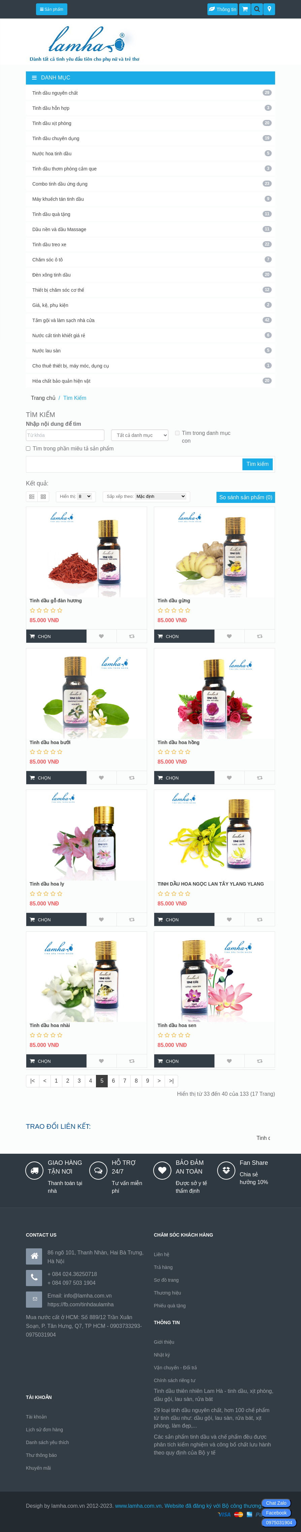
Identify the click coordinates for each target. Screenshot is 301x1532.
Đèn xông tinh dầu (152, 275)
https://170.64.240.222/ (244, 1453)
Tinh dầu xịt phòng (152, 123)
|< (32, 1081)
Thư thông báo (41, 1455)
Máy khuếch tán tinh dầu (152, 199)
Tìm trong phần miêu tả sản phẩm (70, 448)
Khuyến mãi (38, 1468)
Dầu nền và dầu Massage (152, 229)
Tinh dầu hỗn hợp (152, 108)
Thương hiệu (167, 1293)
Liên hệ (161, 1254)
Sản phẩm (51, 9)
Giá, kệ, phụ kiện (152, 305)
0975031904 (279, 1522)
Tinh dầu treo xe (152, 244)
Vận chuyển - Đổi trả (175, 1367)
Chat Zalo (276, 1503)
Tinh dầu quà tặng (152, 214)
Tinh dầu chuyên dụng (152, 138)
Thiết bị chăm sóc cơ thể (152, 290)
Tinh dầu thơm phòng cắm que (152, 168)
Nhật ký (162, 1355)
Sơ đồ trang (166, 1280)
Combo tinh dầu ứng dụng (152, 184)
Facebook (276, 1512)
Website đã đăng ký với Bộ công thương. (214, 1506)
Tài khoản (36, 1416)
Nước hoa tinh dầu (152, 153)
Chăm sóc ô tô (152, 259)
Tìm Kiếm (75, 398)
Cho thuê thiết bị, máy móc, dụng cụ (152, 365)
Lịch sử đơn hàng (44, 1429)
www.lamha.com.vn (138, 1506)
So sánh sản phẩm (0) (245, 497)
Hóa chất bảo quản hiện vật (152, 381)
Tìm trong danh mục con (202, 437)
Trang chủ (43, 398)
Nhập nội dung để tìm (53, 424)
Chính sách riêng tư (174, 1380)
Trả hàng (163, 1267)
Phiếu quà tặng (170, 1305)
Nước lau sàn (152, 350)
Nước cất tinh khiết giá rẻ (152, 335)
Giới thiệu (164, 1342)
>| (171, 1081)
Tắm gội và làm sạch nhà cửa (152, 320)
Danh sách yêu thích (47, 1442)
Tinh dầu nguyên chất (152, 93)
